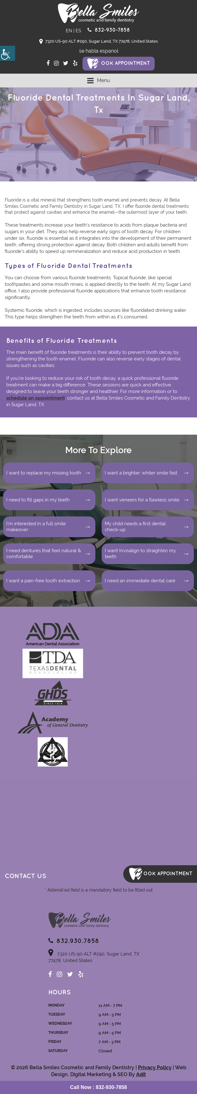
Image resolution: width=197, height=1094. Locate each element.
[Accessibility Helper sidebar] (7, 53)
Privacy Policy (155, 1067)
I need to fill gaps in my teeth (38, 500)
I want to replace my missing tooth (43, 473)
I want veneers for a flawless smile (142, 500)
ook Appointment (125, 63)
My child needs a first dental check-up (135, 527)
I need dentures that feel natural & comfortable (43, 554)
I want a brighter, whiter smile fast (141, 473)
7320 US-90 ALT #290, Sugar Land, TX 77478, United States (98, 41)
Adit (141, 1074)
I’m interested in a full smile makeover (36, 527)
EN (69, 30)
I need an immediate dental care (140, 581)
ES (78, 30)
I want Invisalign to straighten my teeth (140, 554)
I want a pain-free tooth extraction (43, 581)
